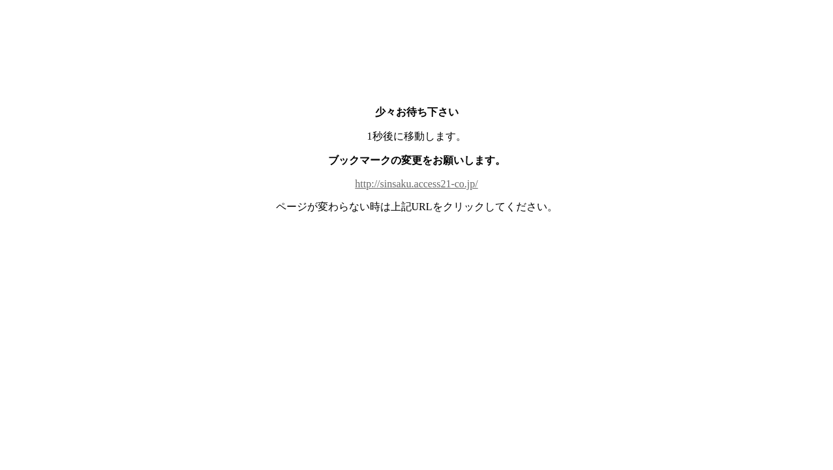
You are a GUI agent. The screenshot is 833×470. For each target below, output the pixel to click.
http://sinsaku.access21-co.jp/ (416, 183)
